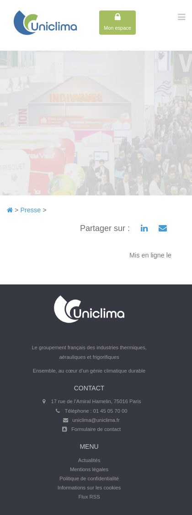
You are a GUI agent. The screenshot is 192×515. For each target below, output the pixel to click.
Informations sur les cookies (89, 487)
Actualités (89, 460)
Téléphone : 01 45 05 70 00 (96, 411)
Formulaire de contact (96, 429)
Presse (30, 210)
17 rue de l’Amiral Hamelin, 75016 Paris (96, 401)
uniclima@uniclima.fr (95, 420)
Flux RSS (89, 496)
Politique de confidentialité (89, 478)
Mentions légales (89, 469)
